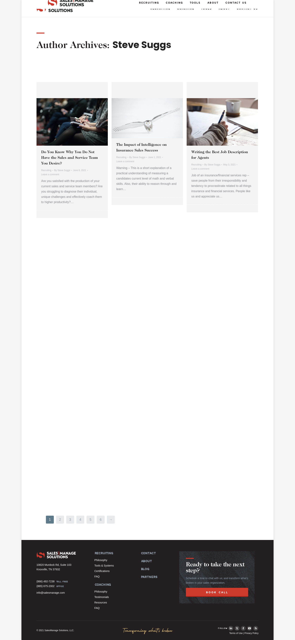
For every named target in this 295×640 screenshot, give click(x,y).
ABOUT (146, 561)
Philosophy (100, 560)
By (62, 170)
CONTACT (148, 553)
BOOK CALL (217, 592)
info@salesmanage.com (50, 592)
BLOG (145, 569)
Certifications (102, 571)
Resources (100, 602)
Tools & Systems (104, 565)
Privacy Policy (251, 633)
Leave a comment (50, 174)
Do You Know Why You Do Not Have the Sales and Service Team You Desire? (69, 157)
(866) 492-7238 (45, 581)
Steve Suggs (142, 44)
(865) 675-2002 (45, 586)
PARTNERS (149, 577)
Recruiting (46, 170)
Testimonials (101, 597)
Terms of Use (236, 633)
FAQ (97, 576)
